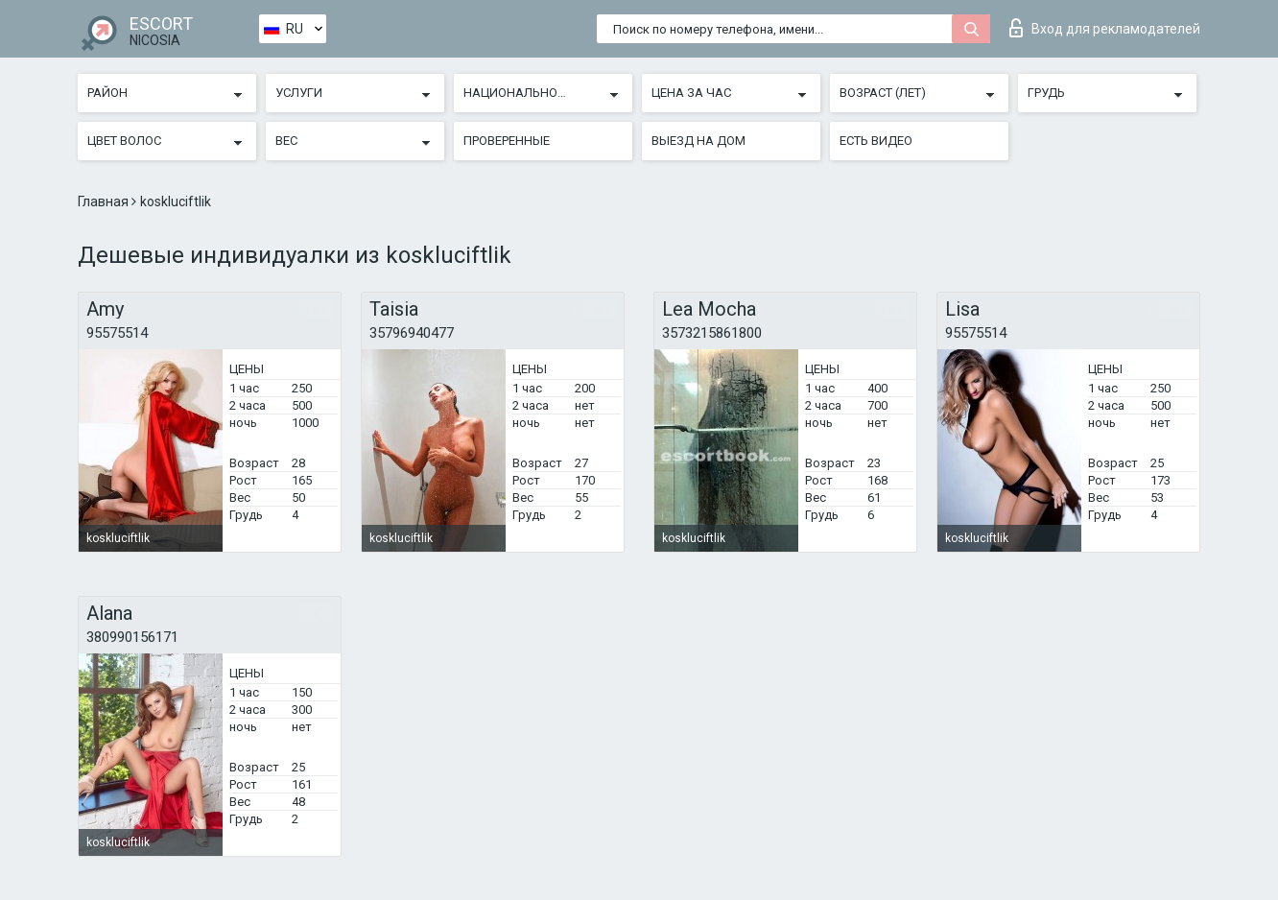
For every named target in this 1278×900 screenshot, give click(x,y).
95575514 (117, 333)
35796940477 (411, 333)
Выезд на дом (698, 140)
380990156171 (132, 637)
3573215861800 (712, 333)
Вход (1104, 27)
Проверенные (506, 140)
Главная (104, 201)
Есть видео (876, 140)
